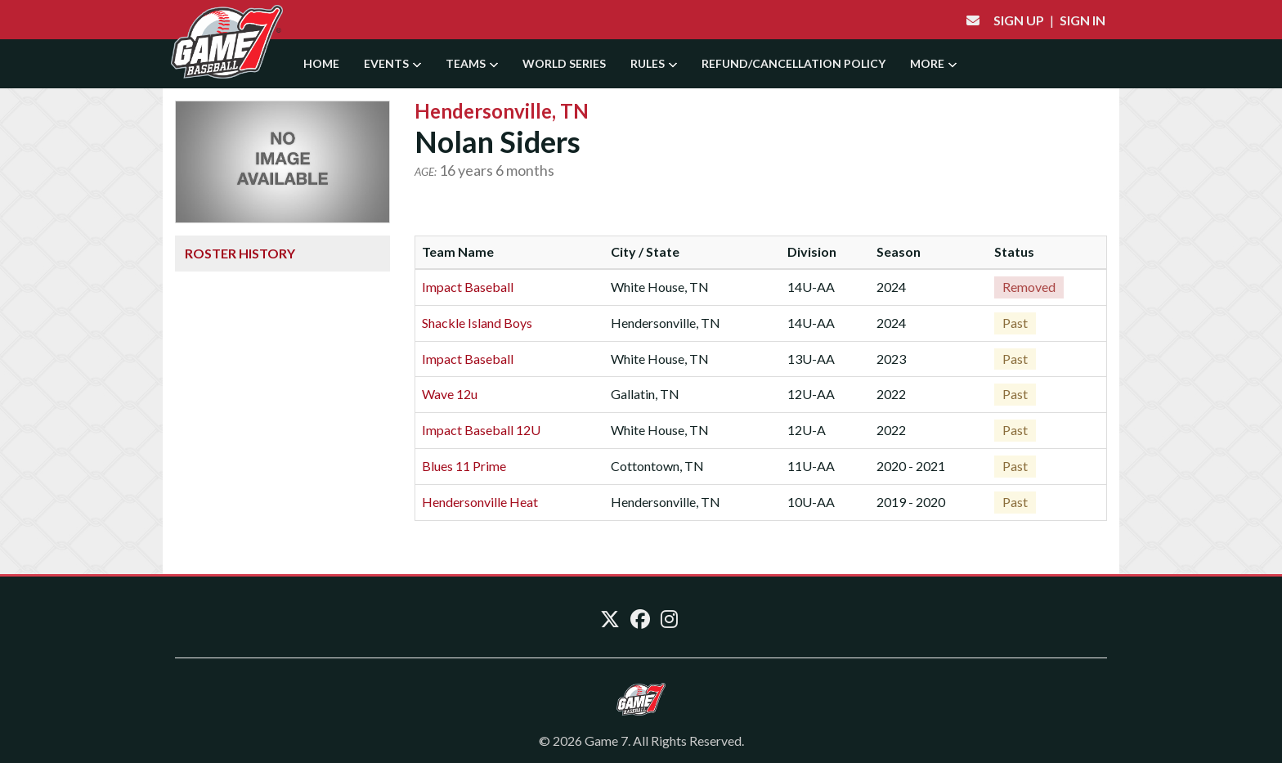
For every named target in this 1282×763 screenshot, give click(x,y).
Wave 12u (449, 394)
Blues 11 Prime (464, 466)
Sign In (1082, 20)
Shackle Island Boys (477, 322)
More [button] (933, 63)
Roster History (240, 253)
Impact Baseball (467, 286)
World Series (564, 63)
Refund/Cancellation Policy (793, 63)
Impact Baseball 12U (481, 430)
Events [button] (392, 63)
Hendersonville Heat (480, 501)
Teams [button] (472, 63)
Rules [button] (653, 63)
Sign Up (1018, 20)
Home (321, 63)
